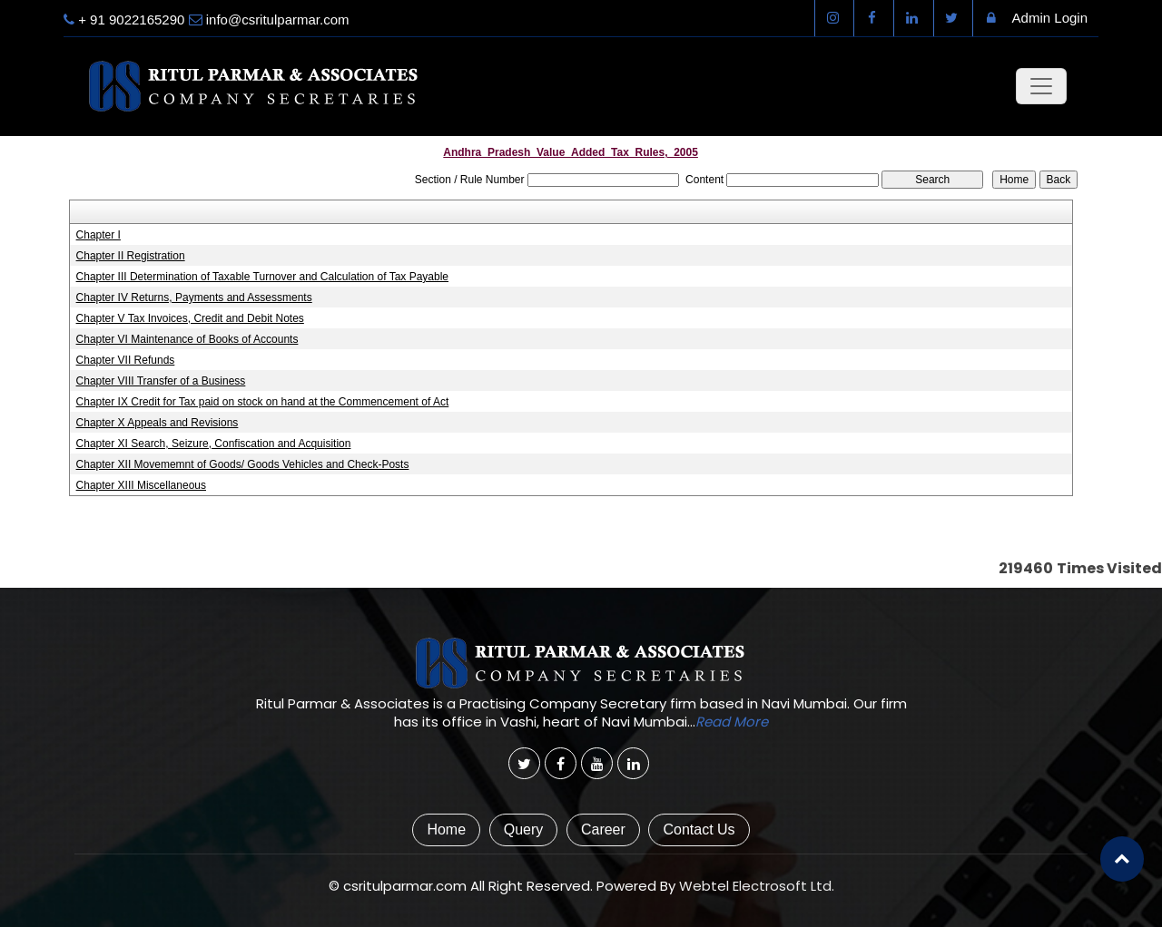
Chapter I (98, 235)
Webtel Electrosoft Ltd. (756, 885)
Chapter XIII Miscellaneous (141, 485)
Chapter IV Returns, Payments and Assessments (194, 297)
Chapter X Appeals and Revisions (157, 422)
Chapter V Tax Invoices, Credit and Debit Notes (190, 318)
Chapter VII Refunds (125, 360)
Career (603, 829)
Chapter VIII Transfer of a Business (161, 381)
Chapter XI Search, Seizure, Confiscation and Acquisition (213, 443)
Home (446, 829)
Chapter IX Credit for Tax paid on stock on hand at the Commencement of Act (262, 401)
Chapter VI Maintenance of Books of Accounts (187, 339)
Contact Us (698, 829)
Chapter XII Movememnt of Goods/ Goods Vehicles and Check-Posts (242, 464)
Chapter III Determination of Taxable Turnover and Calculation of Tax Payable (262, 276)
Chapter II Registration (130, 255)
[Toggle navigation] (1041, 86)
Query (524, 829)
